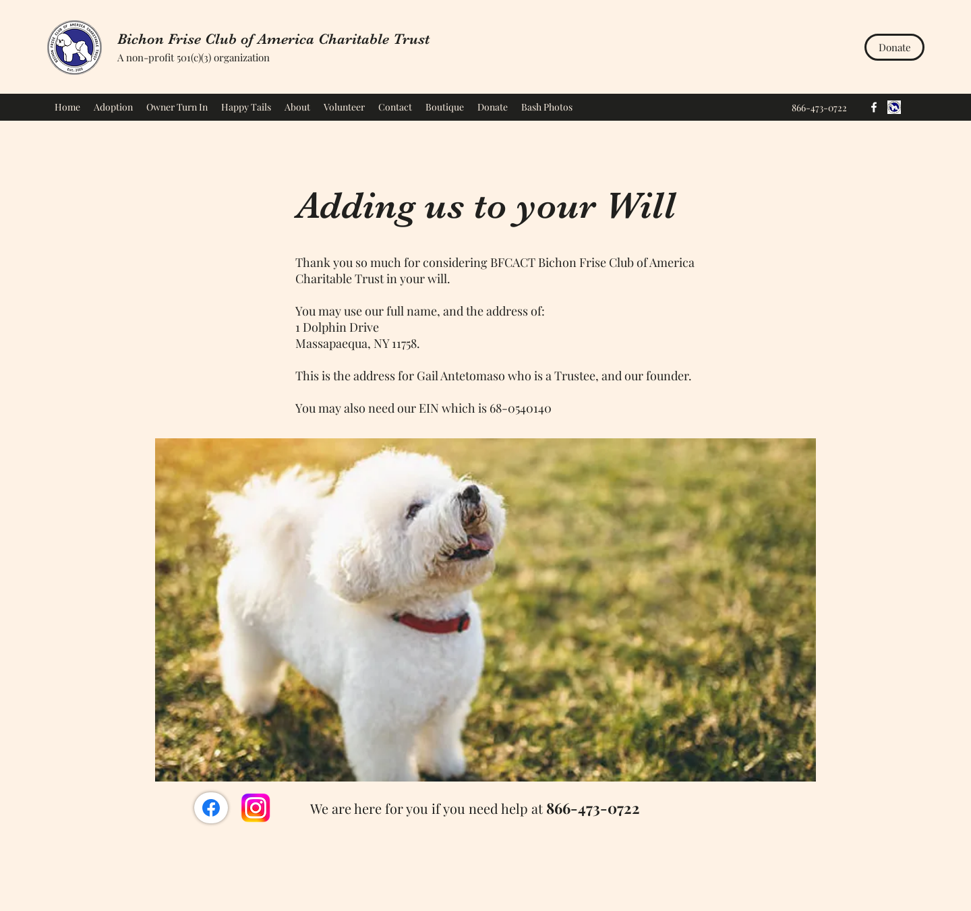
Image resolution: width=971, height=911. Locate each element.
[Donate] (894, 47)
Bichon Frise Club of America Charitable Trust (273, 38)
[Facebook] (874, 107)
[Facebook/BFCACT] (211, 807)
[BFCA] (894, 107)
